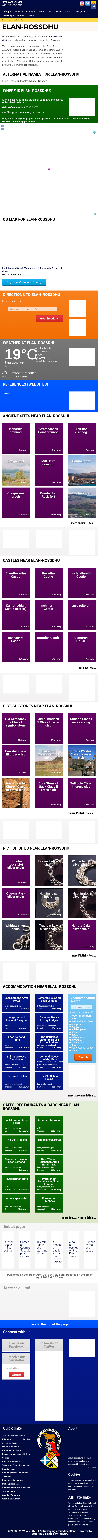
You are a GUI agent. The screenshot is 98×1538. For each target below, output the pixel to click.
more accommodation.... (81, 1095)
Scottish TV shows (11, 1502)
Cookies (74, 1474)
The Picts (6, 1480)
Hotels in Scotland (11, 1446)
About (73, 1428)
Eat (50, 11)
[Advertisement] (84, 542)
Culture (41, 11)
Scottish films (8, 1499)
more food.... (69, 1217)
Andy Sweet (32, 1531)
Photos (20, 15)
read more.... (91, 1467)
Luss (42, 99)
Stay (67, 11)
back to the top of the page (49, 1324)
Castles (17, 11)
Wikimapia (31, 121)
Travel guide (79, 11)
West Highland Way (11, 1506)
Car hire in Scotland (11, 1450)
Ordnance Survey (80, 118)
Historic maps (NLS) (41, 118)
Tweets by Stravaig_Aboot (45, 1352)
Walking (8, 15)
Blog (6, 11)
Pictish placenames (11, 1487)
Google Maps (22, 118)
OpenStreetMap (62, 118)
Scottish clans (9, 1472)
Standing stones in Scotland (15, 1476)
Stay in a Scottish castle (13, 1435)
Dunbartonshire (14, 102)
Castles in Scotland (11, 1461)
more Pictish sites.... (83, 955)
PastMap (6, 121)
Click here (87, 1486)
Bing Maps (7, 118)
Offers (31, 15)
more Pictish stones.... (82, 813)
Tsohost (62, 1533)
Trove (6, 393)
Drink (58, 11)
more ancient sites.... (83, 523)
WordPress (38, 1533)
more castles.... (87, 667)
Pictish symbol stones (12, 1484)
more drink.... (88, 1217)
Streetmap (18, 121)
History (29, 11)
